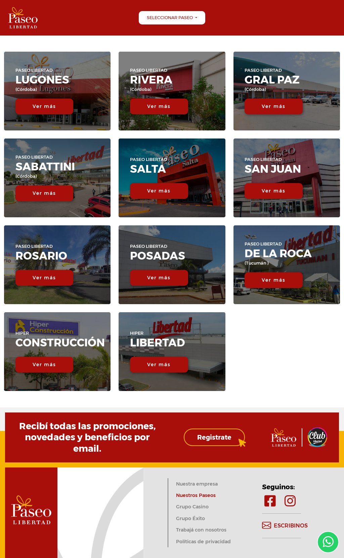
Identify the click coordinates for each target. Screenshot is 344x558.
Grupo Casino (192, 507)
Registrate (214, 437)
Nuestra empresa (197, 484)
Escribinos (285, 526)
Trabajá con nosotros (201, 530)
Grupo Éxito (190, 518)
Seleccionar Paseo (170, 17)
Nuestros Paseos (196, 495)
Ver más (44, 106)
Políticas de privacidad (203, 542)
